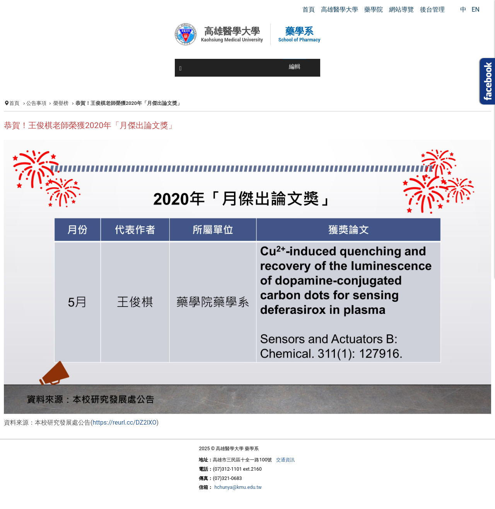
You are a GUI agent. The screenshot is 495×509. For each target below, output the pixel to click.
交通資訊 (285, 460)
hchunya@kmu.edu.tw (237, 487)
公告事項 (36, 103)
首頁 (14, 103)
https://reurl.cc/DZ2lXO (124, 422)
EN (475, 9)
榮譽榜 (60, 103)
